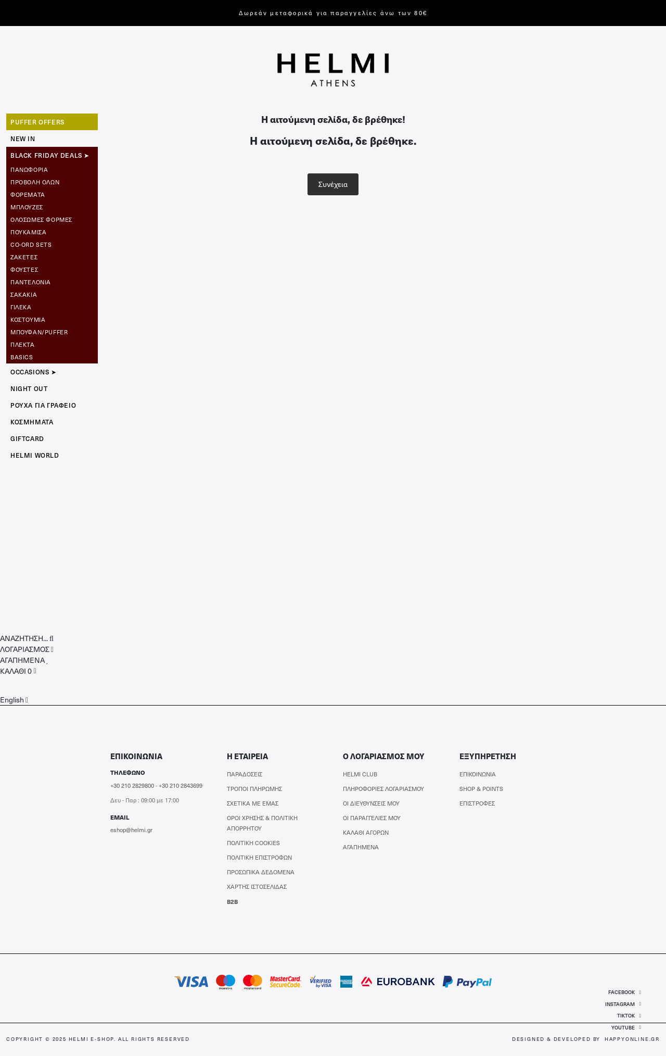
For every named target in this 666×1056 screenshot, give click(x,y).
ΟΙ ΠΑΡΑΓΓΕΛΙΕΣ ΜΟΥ (372, 818)
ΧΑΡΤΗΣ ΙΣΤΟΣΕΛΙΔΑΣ (257, 886)
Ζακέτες (23, 257)
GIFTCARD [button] (27, 438)
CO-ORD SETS (31, 244)
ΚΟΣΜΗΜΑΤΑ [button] (31, 422)
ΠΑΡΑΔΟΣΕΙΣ (244, 774)
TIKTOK (629, 1015)
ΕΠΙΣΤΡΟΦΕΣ (477, 803)
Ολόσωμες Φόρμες (41, 219)
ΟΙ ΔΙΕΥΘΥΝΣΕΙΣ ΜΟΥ (371, 803)
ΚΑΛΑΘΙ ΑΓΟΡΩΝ (366, 832)
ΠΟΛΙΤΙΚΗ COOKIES (253, 843)
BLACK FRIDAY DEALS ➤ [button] (49, 155)
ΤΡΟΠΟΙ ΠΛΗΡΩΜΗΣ (254, 789)
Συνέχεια (333, 184)
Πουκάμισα (28, 232)
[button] (27, 638)
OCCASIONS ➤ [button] (33, 372)
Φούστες (24, 269)
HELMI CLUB (360, 774)
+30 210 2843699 (180, 785)
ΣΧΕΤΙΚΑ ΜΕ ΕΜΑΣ (252, 803)
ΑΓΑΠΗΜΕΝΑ (361, 847)
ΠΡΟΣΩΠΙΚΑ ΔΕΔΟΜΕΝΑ (260, 872)
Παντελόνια (30, 282)
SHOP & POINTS (481, 789)
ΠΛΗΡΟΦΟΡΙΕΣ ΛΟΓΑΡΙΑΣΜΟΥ (383, 789)
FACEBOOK (624, 992)
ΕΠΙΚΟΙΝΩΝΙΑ (477, 774)
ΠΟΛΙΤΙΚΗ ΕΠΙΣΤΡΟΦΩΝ (259, 857)
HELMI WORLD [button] (34, 455)
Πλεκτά (22, 344)
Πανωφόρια (29, 169)
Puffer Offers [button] (37, 122)
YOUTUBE (626, 1027)
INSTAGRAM (623, 1004)
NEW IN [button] (22, 138)
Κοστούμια (27, 319)
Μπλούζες (26, 207)
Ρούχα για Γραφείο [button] (43, 405)
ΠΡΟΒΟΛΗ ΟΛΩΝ (34, 182)
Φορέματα (27, 194)
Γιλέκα (21, 307)
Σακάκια (23, 294)
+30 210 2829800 (132, 785)
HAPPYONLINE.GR (632, 1039)
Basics (21, 357)
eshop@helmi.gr (131, 830)
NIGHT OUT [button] (28, 388)
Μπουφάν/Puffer (39, 332)
